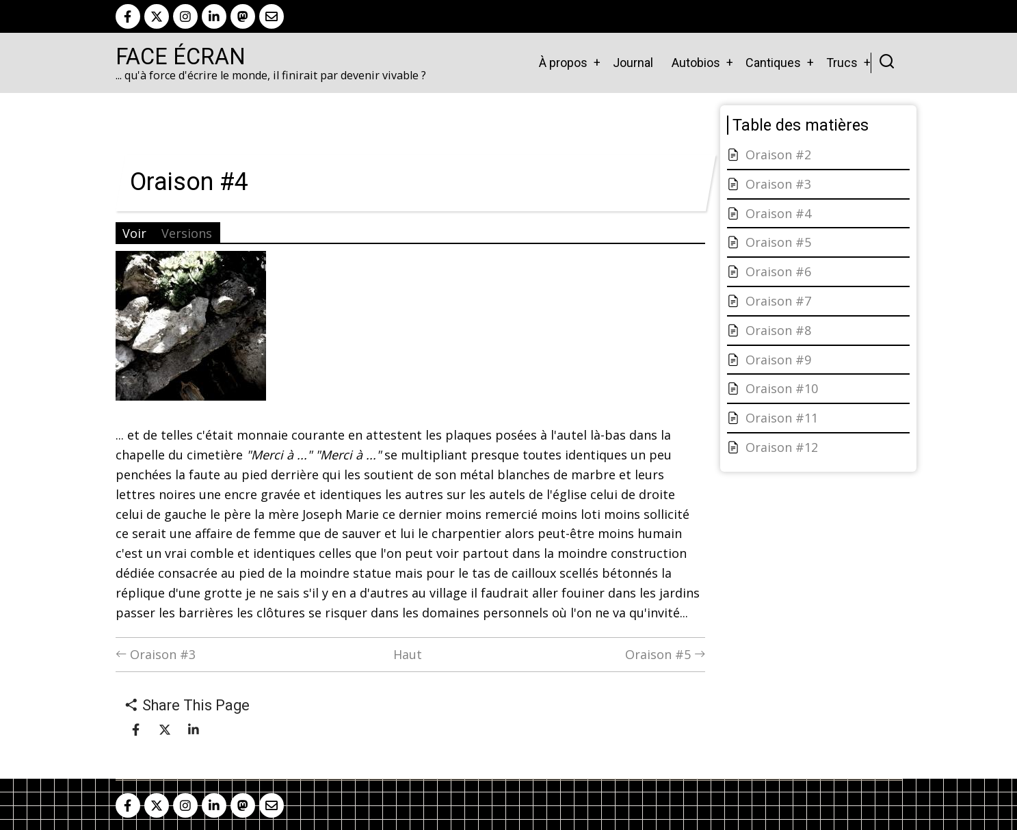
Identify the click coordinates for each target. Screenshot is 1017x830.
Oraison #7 (778, 301)
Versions (186, 233)
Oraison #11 (781, 418)
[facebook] (128, 16)
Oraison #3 (156, 654)
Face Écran (181, 57)
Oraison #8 (778, 330)
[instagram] (185, 16)
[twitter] (156, 16)
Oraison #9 (778, 359)
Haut (407, 654)
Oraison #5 (665, 654)
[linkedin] (214, 16)
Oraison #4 (778, 213)
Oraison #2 (778, 154)
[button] (191, 331)
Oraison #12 (781, 447)
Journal (633, 62)
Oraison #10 (781, 388)
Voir (134, 233)
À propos (563, 62)
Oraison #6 (778, 271)
